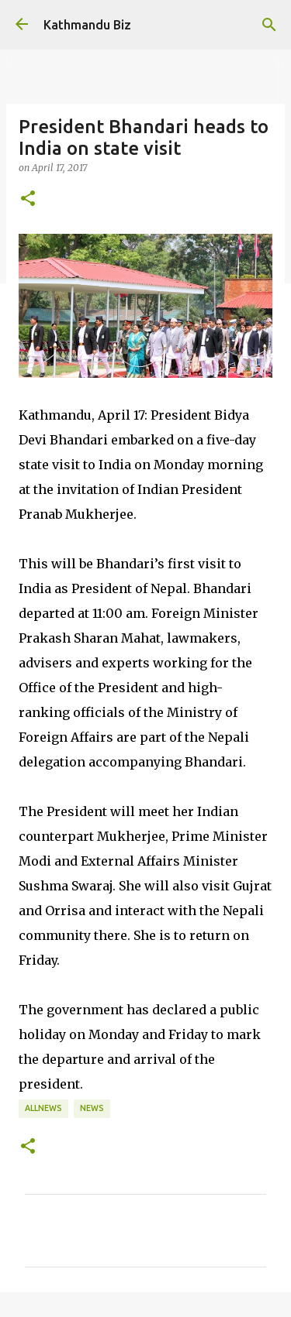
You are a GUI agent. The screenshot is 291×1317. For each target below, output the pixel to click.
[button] (28, 199)
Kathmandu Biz (87, 25)
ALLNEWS (43, 1108)
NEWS (92, 1108)
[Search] (269, 24)
